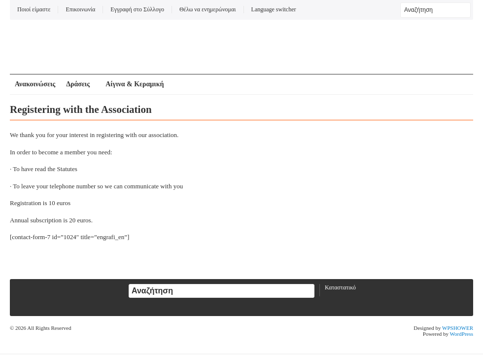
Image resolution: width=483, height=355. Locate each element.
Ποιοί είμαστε (33, 9)
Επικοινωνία (80, 9)
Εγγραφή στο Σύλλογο (137, 9)
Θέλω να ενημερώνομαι (207, 9)
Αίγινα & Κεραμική (134, 84)
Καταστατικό (340, 287)
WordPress (461, 334)
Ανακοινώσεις (35, 84)
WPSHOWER (457, 328)
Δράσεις (78, 84)
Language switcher (273, 9)
